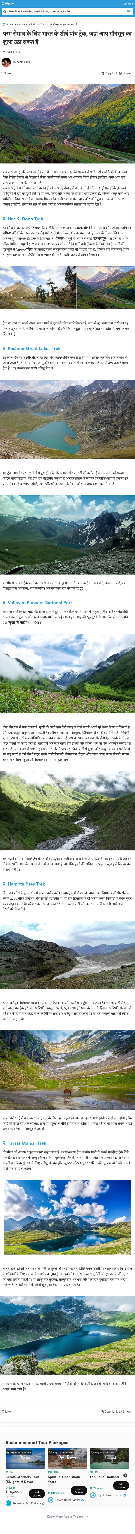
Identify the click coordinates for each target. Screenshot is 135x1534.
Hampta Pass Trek (24, 884)
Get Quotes (37, 1493)
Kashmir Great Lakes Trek (32, 348)
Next (125, 1475)
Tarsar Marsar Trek (24, 1143)
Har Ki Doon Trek (23, 218)
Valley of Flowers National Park (38, 602)
